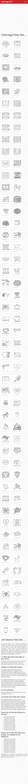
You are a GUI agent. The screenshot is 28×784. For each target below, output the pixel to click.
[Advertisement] (13, 18)
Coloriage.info (7, 2)
